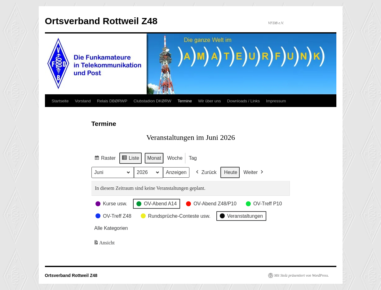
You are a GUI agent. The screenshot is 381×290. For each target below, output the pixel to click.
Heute (230, 172)
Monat (154, 158)
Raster (105, 159)
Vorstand (83, 101)
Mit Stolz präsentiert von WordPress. (301, 275)
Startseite (60, 101)
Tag (192, 158)
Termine (185, 101)
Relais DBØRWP (112, 101)
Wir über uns (209, 101)
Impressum (276, 101)
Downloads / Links (243, 101)
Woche (175, 158)
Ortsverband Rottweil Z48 (101, 21)
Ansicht (104, 244)
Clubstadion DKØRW (152, 101)
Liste (130, 159)
